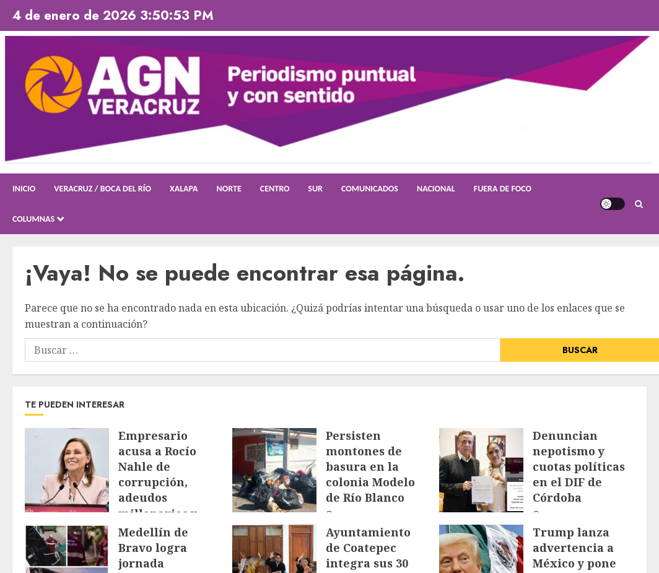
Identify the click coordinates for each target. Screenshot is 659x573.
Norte (229, 188)
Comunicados (369, 188)
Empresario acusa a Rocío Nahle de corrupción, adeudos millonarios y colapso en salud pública (167, 490)
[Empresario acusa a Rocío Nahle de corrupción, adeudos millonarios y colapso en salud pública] (67, 470)
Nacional (436, 188)
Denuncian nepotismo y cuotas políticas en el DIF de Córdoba (579, 466)
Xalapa (184, 188)
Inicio (23, 188)
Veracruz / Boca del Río (102, 188)
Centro (275, 188)
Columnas (33, 219)
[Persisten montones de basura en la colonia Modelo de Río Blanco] (274, 470)
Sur (315, 188)
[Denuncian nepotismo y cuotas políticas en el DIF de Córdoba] (481, 470)
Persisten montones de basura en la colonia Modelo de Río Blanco (370, 466)
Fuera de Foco (502, 188)
